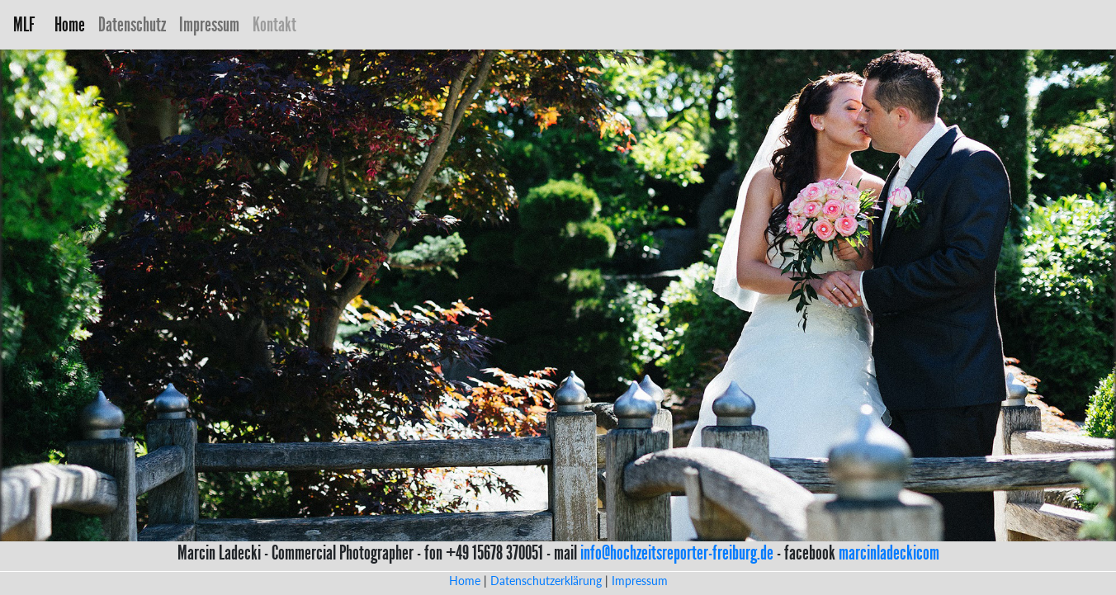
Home (73, 24)
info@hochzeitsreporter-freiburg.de (676, 552)
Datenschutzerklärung (546, 580)
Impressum (209, 24)
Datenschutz (132, 24)
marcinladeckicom (889, 552)
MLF (24, 24)
